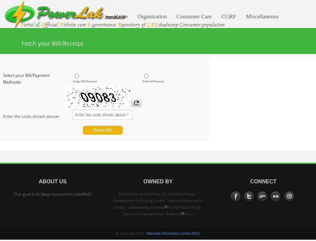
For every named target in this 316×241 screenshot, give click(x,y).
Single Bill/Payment (85, 81)
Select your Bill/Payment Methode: (26, 79)
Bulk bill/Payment (154, 81)
